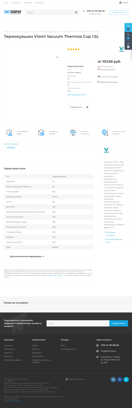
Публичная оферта (13, 360)
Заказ (35, 345)
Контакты (8, 345)
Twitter (126, 379)
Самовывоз (9, 349)
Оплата (35, 349)
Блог (63, 345)
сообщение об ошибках (54, 275)
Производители (68, 349)
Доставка (36, 353)
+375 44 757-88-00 (95, 11)
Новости (8, 353)
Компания (9, 340)
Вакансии (8, 356)
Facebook (119, 379)
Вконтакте (113, 379)
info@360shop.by (108, 351)
